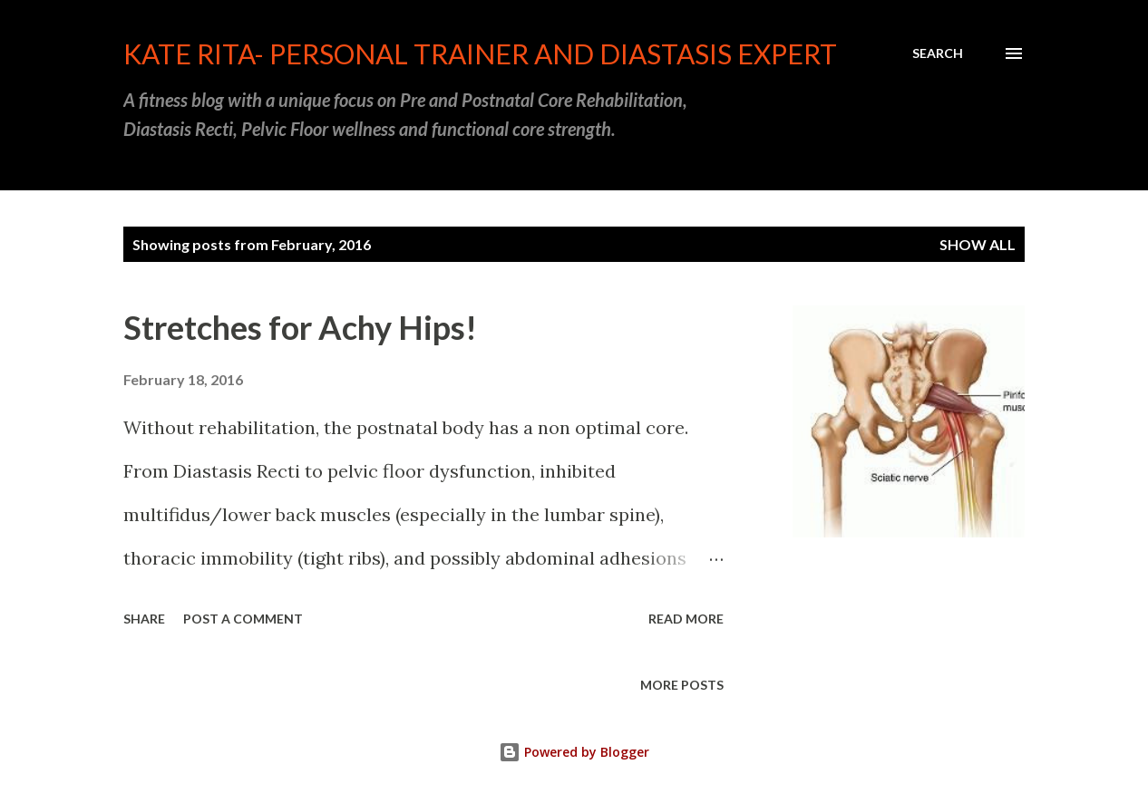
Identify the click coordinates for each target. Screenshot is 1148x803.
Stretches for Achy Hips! (300, 327)
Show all (977, 244)
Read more (686, 618)
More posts (682, 684)
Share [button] (144, 618)
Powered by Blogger (574, 751)
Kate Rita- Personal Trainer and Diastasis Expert (480, 53)
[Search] (937, 53)
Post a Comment (243, 618)
